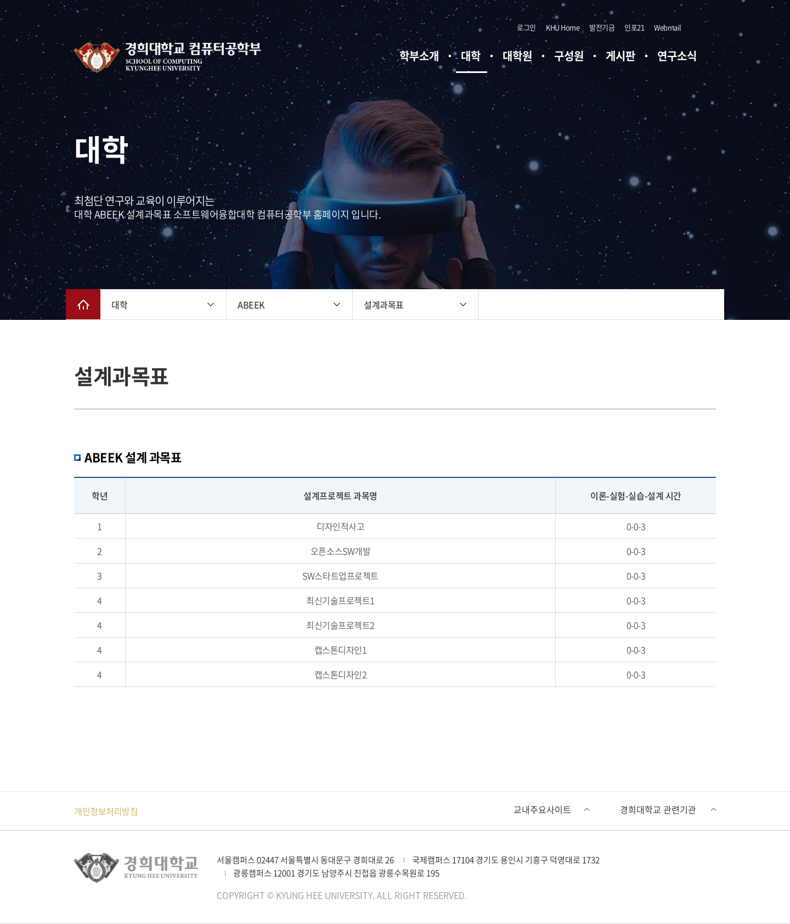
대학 (471, 56)
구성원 (569, 56)
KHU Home (562, 27)
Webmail (667, 27)
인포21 (634, 27)
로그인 (526, 27)
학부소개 (419, 56)
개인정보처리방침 (106, 811)
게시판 (620, 56)
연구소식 (677, 56)
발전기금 (601, 27)
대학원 (517, 56)
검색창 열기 (699, 27)
